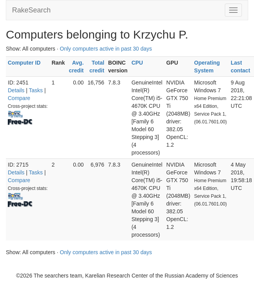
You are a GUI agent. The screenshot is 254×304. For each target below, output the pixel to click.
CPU (137, 63)
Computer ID (24, 63)
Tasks (36, 90)
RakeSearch (31, 10)
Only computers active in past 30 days (106, 49)
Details (16, 90)
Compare (19, 98)
